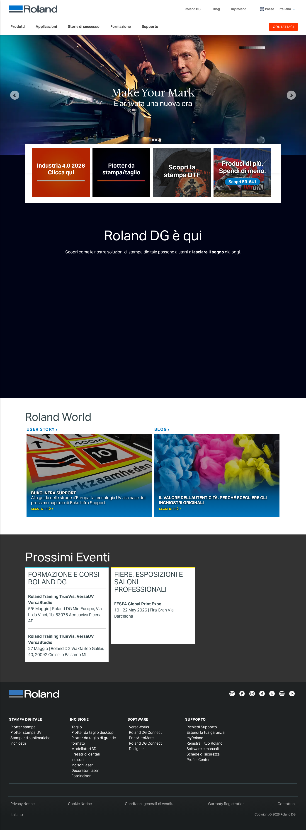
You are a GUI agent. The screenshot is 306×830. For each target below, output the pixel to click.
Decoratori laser (85, 770)
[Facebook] (242, 693)
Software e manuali (203, 748)
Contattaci (287, 803)
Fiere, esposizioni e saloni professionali (148, 582)
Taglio (76, 727)
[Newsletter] (232, 693)
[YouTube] (282, 693)
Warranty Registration (226, 803)
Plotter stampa (23, 727)
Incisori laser (82, 765)
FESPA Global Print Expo (137, 603)
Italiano (16, 814)
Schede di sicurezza (203, 754)
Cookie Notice (80, 803)
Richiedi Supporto (202, 727)
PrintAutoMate (141, 738)
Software (138, 719)
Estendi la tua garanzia (206, 732)
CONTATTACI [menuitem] (283, 27)
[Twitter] (272, 693)
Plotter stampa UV (25, 732)
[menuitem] (20, 26)
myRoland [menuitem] (238, 9)
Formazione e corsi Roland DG (64, 578)
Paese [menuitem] (269, 9)
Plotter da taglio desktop (92, 732)
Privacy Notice (22, 803)
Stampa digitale (25, 719)
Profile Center (198, 759)
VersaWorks (139, 727)
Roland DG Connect (145, 732)
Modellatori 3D (83, 748)
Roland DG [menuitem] (195, 9)
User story (41, 429)
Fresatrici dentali (85, 754)
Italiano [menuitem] (287, 9)
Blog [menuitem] (216, 9)
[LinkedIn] (292, 693)
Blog (160, 429)
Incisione (79, 719)
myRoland (195, 738)
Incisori (77, 759)
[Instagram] (252, 693)
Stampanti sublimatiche (30, 738)
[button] (14, 95)
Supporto (195, 719)
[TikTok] (262, 693)
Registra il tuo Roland (205, 743)
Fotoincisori (81, 776)
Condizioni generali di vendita (150, 803)
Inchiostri (18, 743)
